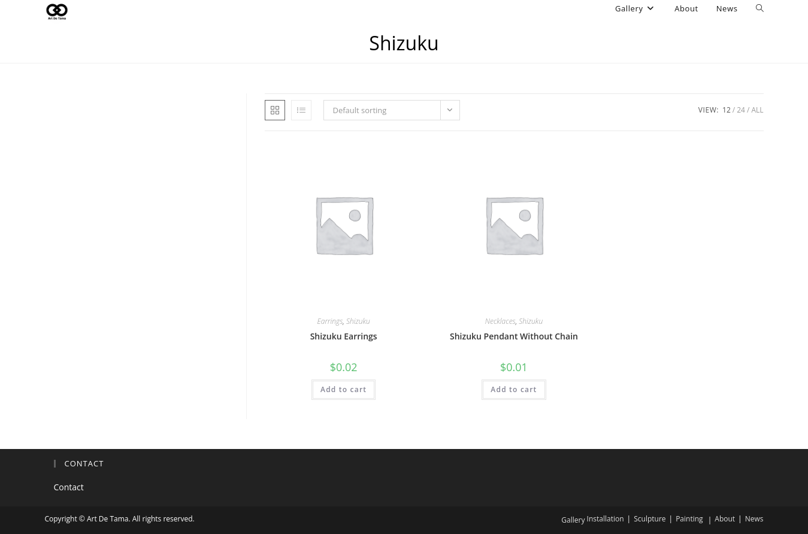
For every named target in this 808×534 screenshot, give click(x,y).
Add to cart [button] (343, 389)
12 (726, 110)
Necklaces (500, 321)
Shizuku (358, 321)
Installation (605, 519)
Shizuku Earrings (343, 336)
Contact (69, 487)
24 (741, 110)
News (754, 519)
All (757, 110)
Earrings (330, 321)
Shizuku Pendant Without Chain (514, 336)
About (725, 519)
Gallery (573, 520)
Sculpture (649, 519)
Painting (689, 519)
